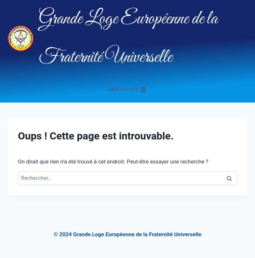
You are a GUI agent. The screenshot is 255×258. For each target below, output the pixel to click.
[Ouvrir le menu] (127, 89)
